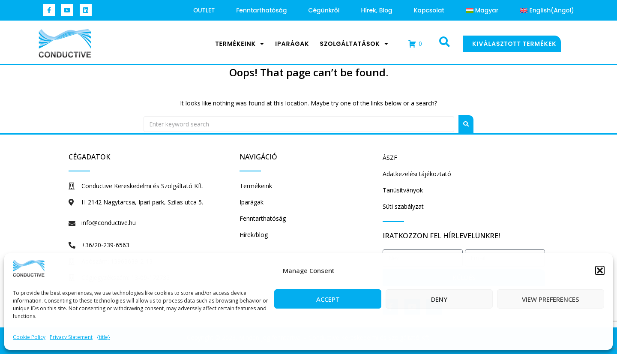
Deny (439, 299)
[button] (600, 270)
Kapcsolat (429, 10)
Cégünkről (324, 10)
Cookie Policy (29, 337)
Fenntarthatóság (261, 10)
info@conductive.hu (108, 223)
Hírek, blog (376, 10)
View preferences (550, 299)
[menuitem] (482, 10)
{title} (103, 337)
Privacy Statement (71, 337)
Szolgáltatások (354, 43)
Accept (328, 299)
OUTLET (204, 10)
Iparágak (292, 43)
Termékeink (239, 43)
